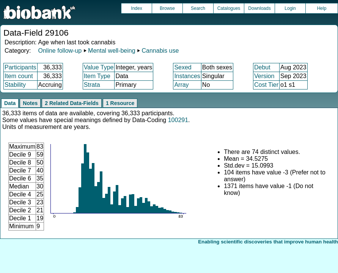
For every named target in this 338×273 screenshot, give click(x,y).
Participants (20, 67)
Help (322, 8)
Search (198, 8)
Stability (15, 85)
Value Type (99, 67)
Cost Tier (266, 85)
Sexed (182, 67)
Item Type (97, 76)
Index (136, 8)
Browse (167, 8)
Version (264, 76)
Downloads (259, 8)
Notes (30, 103)
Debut (262, 67)
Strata (92, 85)
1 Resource (120, 103)
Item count (19, 76)
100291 (178, 120)
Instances (187, 76)
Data (10, 103)
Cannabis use (160, 50)
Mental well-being (111, 50)
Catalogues (229, 8)
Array (181, 85)
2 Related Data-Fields (72, 103)
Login (290, 8)
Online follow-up (60, 50)
